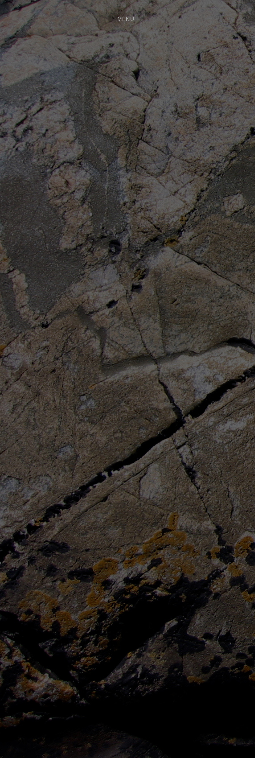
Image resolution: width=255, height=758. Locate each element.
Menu (125, 19)
